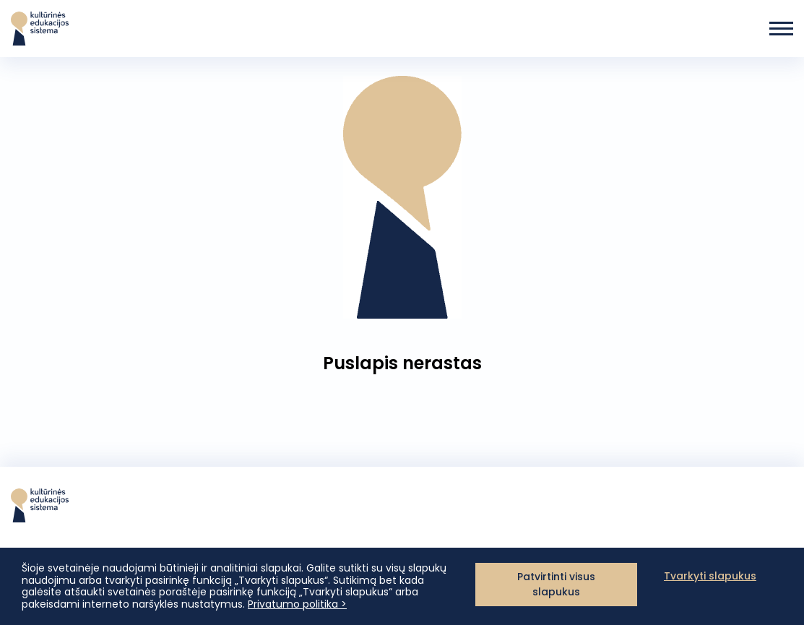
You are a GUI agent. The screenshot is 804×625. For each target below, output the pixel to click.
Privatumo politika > (297, 604)
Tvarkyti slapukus (710, 576)
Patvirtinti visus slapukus (556, 584)
